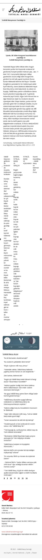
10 (11, 478)
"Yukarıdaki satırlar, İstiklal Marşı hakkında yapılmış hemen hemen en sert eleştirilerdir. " (19, 370)
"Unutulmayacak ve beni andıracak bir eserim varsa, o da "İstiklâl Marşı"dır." (19, 425)
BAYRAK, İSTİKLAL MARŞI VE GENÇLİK (17, 161)
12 (19, 478)
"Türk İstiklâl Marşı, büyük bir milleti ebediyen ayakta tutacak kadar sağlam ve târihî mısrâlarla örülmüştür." (20, 472)
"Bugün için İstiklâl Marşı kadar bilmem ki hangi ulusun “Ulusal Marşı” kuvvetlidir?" (20, 380)
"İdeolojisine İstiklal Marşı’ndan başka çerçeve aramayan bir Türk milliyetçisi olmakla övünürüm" (19, 438)
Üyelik (28, 553)
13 (22, 478)
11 (15, 478)
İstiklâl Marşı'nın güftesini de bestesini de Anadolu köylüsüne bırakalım (7, 165)
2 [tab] (23, 325)
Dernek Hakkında (18, 553)
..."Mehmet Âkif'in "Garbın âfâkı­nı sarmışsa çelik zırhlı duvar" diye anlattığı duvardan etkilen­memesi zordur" (20, 464)
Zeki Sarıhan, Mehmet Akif (13, 376)
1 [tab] (19, 325)
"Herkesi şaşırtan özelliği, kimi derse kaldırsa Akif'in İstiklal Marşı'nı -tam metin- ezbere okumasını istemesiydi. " (19, 387)
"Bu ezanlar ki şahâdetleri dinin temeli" (17, 362)
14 (26, 478)
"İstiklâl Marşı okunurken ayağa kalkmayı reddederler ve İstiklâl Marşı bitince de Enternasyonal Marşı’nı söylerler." (18, 402)
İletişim (34, 553)
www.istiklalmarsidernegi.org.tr (12, 532)
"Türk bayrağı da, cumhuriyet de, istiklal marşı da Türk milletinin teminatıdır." (20, 431)
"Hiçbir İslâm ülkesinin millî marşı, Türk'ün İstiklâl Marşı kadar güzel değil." (20, 415)
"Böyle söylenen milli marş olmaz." (16, 366)
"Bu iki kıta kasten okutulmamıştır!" (16, 358)
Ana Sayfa (7, 553)
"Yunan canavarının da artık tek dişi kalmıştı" (19, 420)
